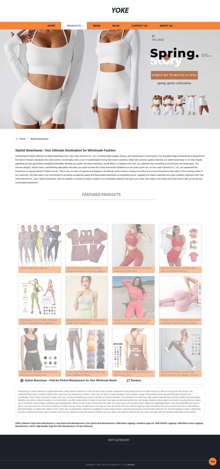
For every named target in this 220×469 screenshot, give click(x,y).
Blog (116, 25)
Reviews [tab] (134, 380)
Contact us (139, 25)
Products (74, 25)
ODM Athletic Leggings (165, 423)
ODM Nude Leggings (125, 423)
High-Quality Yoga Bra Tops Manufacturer (55, 426)
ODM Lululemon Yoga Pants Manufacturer (34, 423)
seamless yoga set (145, 423)
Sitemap (130, 465)
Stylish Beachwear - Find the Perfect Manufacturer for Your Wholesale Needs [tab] (68, 380)
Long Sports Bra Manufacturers (70, 423)
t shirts (32, 426)
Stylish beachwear (39, 139)
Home (51, 25)
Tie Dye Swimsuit (84, 426)
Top (213, 461)
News (96, 25)
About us (166, 25)
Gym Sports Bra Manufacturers (100, 423)
